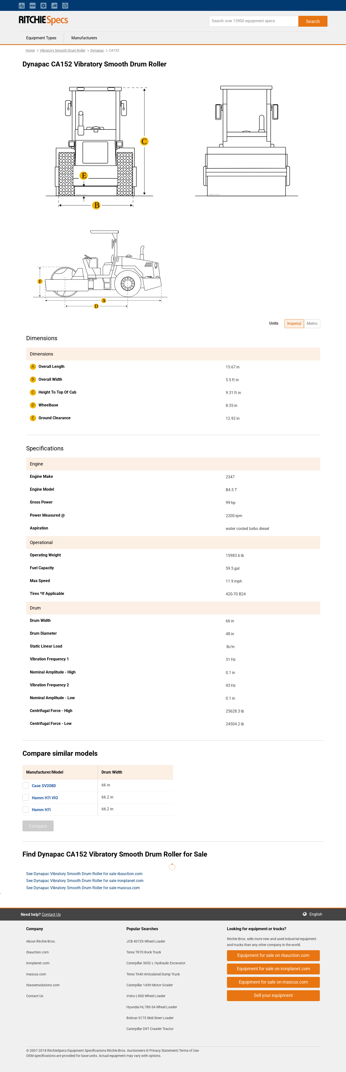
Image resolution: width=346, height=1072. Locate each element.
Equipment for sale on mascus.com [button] (273, 982)
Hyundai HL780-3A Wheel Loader (151, 1007)
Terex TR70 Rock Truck (143, 952)
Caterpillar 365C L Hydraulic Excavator (155, 963)
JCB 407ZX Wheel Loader (145, 941)
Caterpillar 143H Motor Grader (149, 985)
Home (30, 50)
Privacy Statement (163, 1050)
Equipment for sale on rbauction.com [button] (273, 955)
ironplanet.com (37, 963)
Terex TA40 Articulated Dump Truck (153, 974)
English (317, 914)
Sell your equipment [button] (273, 995)
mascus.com (36, 974)
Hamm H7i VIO (45, 798)
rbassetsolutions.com (43, 985)
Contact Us (51, 914)
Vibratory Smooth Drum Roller (62, 50)
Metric (312, 323)
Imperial (294, 323)
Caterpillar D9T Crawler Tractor (150, 1029)
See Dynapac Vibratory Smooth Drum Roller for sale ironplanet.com (84, 880)
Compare (38, 826)
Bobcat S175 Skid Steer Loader (150, 1018)
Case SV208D (44, 785)
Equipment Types (41, 38)
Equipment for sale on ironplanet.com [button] (273, 968)
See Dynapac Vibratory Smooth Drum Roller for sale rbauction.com (84, 873)
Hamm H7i (41, 809)
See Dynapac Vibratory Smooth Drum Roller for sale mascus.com (83, 887)
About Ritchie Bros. (41, 941)
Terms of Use (188, 1050)
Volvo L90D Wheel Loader (145, 996)
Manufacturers (84, 38)
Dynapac (97, 50)
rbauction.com (37, 952)
